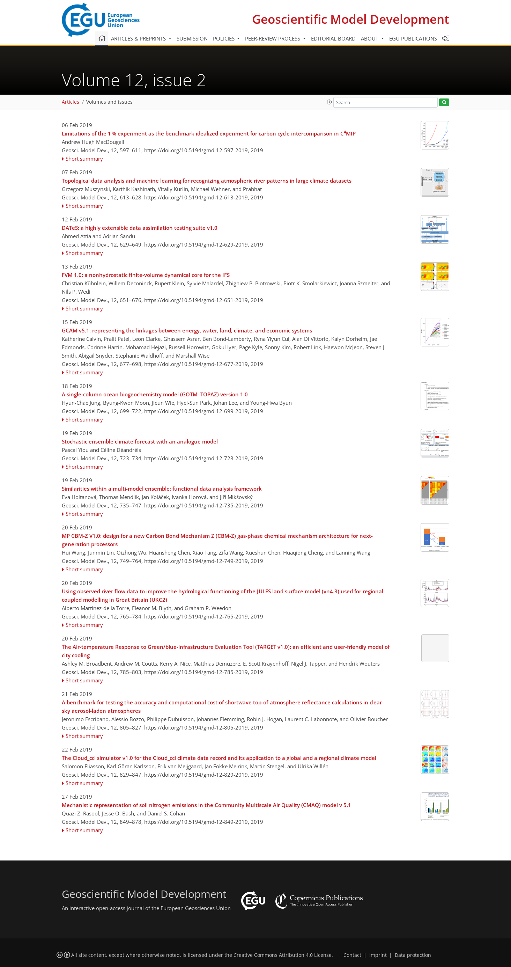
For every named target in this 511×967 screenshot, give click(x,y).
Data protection (413, 955)
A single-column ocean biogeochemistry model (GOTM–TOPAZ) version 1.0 (155, 394)
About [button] (370, 38)
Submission (192, 38)
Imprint (378, 955)
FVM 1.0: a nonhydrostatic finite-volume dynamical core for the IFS (146, 274)
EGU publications (413, 38)
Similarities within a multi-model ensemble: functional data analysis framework (162, 488)
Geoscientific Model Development (350, 19)
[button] (329, 102)
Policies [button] (224, 38)
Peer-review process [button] (273, 38)
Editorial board (333, 38)
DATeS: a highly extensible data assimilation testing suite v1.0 (139, 227)
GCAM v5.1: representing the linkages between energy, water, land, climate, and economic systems (187, 330)
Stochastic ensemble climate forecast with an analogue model (140, 441)
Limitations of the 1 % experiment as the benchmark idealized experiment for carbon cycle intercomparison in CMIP (209, 133)
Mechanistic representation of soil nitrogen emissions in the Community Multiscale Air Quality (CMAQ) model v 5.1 (206, 804)
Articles (70, 102)
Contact (352, 955)
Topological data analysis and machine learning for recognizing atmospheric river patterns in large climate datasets (206, 180)
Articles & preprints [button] (139, 38)
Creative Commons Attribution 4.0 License (283, 955)
